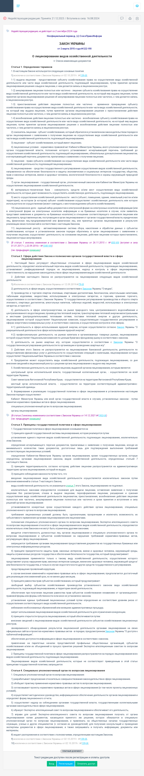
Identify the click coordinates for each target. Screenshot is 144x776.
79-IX (81, 284)
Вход (51, 763)
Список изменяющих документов (72, 61)
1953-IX (102, 415)
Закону (120, 327)
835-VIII (115, 242)
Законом (87, 288)
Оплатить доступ (86, 763)
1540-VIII (47, 246)
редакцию (35, 250)
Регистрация (66, 763)
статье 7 (70, 485)
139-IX (83, 75)
